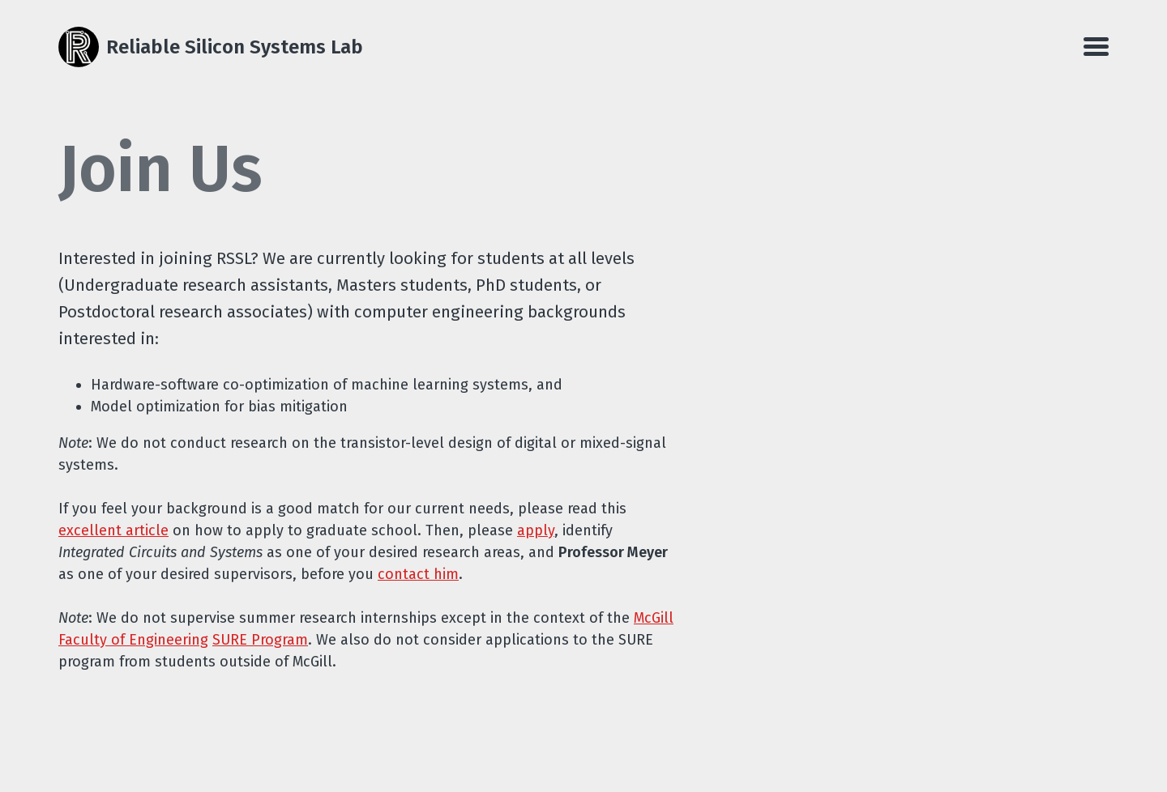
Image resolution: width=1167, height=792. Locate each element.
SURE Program (260, 640)
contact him (418, 574)
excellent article (113, 530)
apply (535, 530)
